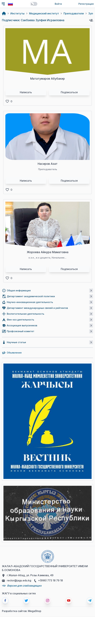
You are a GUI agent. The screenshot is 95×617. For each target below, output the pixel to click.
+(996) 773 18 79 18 (48, 580)
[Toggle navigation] (3, 4)
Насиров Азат (47, 163)
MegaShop (34, 611)
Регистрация (86, 3)
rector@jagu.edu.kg (16, 580)
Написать (26, 92)
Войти (58, 3)
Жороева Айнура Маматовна (47, 252)
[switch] (33, 4)
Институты (17, 13)
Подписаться (69, 92)
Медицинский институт (44, 13)
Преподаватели (73, 13)
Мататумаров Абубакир (47, 78)
